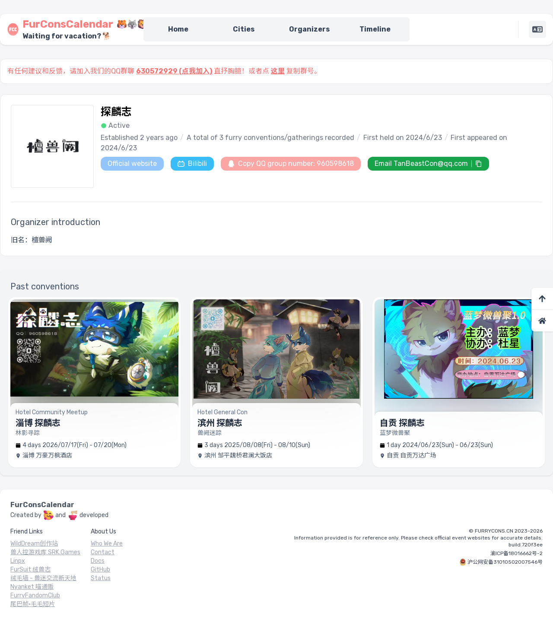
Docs (98, 561)
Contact (102, 552)
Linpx (17, 561)
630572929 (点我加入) (174, 71)
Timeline (375, 29)
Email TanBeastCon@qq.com (421, 163)
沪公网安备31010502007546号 (505, 562)
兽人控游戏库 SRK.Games (45, 552)
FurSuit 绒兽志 (30, 569)
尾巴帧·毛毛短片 (32, 604)
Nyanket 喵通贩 (32, 586)
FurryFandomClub (35, 595)
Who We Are (107, 543)
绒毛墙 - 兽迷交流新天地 (43, 578)
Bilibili (192, 163)
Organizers (309, 29)
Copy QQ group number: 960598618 (291, 163)
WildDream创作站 (34, 543)
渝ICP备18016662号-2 (516, 553)
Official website (132, 163)
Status (101, 578)
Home (178, 29)
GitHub (100, 569)
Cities (243, 29)
